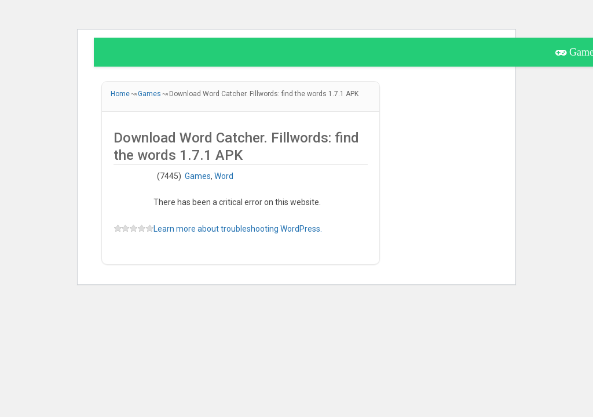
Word (223, 176)
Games (198, 176)
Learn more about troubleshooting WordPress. (237, 228)
